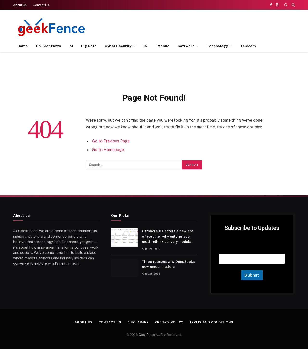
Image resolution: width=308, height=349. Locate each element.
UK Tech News (48, 46)
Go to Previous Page (111, 140)
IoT (146, 46)
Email (252, 247)
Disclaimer (138, 322)
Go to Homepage (108, 149)
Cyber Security (118, 46)
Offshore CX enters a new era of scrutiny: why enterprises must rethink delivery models (167, 236)
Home (22, 46)
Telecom (248, 46)
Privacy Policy (169, 322)
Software (186, 46)
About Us (20, 5)
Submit (251, 275)
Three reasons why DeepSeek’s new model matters (168, 264)
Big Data (88, 46)
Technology (217, 46)
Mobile (163, 46)
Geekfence (147, 334)
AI (71, 46)
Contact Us (41, 5)
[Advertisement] (207, 26)
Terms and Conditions (211, 322)
